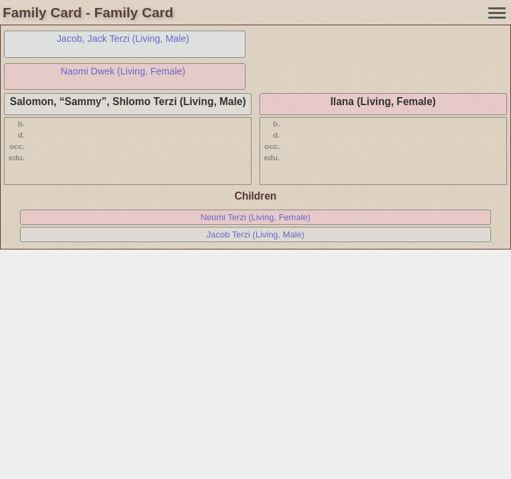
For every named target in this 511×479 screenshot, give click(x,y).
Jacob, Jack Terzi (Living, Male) (123, 38)
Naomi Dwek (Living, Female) (123, 71)
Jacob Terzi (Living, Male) (255, 235)
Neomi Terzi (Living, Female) (255, 217)
